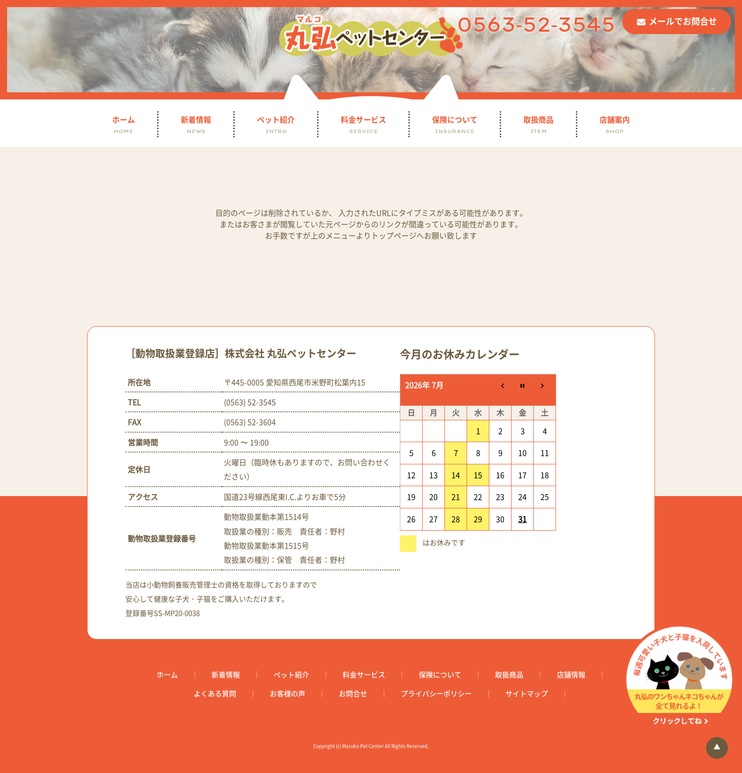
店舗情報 (571, 674)
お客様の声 (287, 693)
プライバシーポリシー (436, 693)
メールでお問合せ (683, 21)
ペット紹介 (276, 124)
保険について (454, 124)
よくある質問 (215, 693)
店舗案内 (615, 124)
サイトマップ (526, 693)
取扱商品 (538, 124)
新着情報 (196, 124)
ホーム (123, 124)
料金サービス (363, 124)
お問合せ (353, 693)
